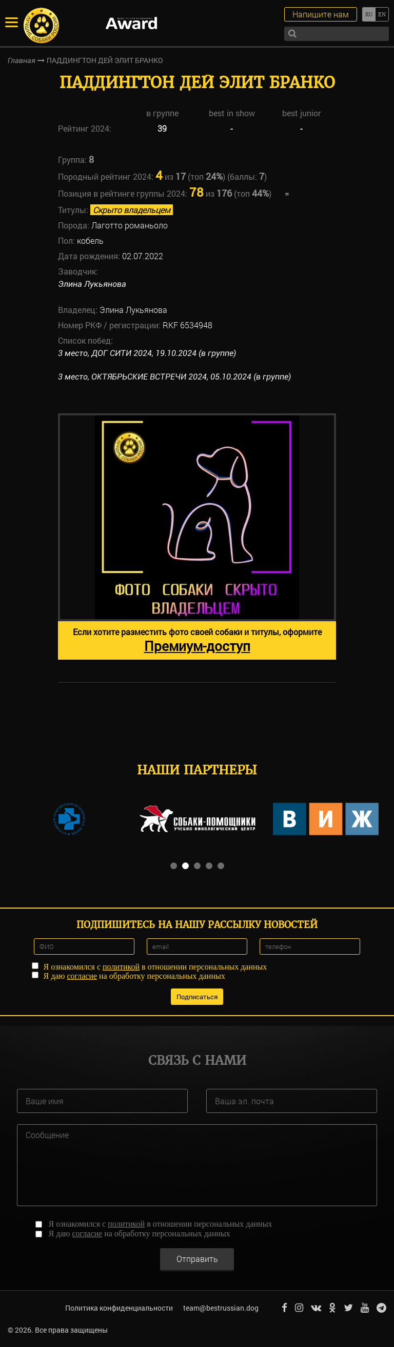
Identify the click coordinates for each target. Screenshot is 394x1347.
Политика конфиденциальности (119, 1308)
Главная (21, 60)
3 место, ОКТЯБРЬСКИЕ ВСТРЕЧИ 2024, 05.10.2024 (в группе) (174, 377)
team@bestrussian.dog (221, 1308)
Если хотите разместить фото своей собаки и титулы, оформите (197, 640)
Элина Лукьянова (92, 284)
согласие (82, 976)
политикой (121, 966)
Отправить (197, 1258)
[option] (197, 536)
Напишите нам (320, 14)
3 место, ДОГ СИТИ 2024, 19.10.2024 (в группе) (147, 353)
